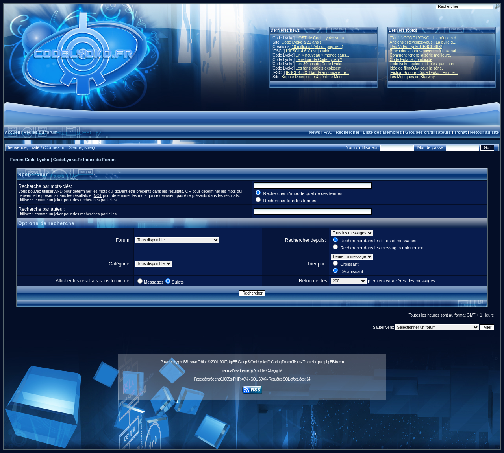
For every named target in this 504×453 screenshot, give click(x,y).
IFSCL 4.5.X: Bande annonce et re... (317, 72)
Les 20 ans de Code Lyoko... (321, 64)
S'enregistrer (81, 147)
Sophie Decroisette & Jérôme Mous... (314, 77)
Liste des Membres (382, 132)
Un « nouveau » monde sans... (322, 55)
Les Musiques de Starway (412, 77)
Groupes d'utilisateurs (428, 132)
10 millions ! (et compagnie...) (317, 46)
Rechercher (348, 132)
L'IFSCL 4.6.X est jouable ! (309, 51)
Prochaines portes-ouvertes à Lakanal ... (425, 51)
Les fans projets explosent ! (320, 68)
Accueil (12, 132)
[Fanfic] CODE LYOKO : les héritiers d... (425, 38)
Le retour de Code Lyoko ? (319, 59)
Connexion (54, 147)
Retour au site (484, 132)
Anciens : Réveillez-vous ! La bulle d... (423, 42)
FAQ (328, 132)
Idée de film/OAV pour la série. (416, 68)
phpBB (183, 362)
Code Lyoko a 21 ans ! (301, 42)
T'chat (460, 132)
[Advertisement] (252, 420)
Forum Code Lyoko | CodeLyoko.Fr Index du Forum (63, 159)
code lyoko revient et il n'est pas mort (422, 64)
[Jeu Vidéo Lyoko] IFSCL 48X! (416, 46)
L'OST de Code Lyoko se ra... (321, 38)
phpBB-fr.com (334, 362)
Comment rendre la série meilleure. (420, 55)
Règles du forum (40, 132)
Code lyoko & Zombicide (411, 59)
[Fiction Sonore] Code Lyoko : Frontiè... (424, 72)
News (314, 132)
